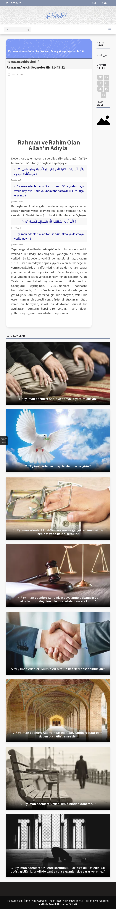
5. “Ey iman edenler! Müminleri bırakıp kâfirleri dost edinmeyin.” (58, 669)
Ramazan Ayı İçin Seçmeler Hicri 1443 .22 (36, 67)
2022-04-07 (17, 74)
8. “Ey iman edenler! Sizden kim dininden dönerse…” (58, 803)
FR (100, 83)
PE (106, 89)
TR (103, 94)
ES (100, 89)
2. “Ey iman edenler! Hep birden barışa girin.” (58, 466)
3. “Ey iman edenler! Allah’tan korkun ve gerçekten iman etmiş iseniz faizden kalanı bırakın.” (58, 532)
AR (100, 77)
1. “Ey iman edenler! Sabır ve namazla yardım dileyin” (58, 398)
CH (106, 83)
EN (106, 77)
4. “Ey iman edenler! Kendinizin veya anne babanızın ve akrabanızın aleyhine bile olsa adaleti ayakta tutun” (58, 599)
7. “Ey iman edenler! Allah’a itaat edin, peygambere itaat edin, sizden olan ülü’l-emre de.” (58, 734)
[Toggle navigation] (108, 29)
